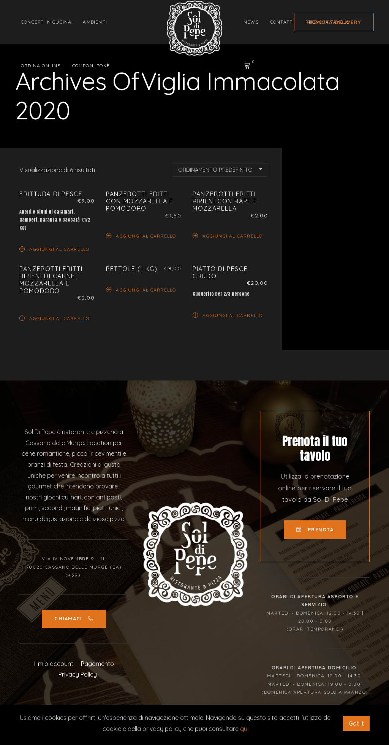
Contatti (282, 22)
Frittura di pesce (50, 194)
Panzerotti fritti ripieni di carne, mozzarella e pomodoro (50, 280)
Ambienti (95, 22)
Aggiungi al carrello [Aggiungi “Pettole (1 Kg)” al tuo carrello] (141, 289)
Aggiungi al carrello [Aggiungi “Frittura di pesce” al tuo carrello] (54, 249)
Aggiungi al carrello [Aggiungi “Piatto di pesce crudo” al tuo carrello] (227, 315)
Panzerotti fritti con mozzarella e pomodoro (140, 201)
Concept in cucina (46, 22)
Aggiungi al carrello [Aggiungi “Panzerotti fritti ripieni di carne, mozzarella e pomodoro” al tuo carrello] (54, 318)
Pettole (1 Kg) (131, 269)
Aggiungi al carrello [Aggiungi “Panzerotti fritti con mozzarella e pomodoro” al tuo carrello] (141, 235)
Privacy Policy (78, 674)
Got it (356, 723)
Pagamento (97, 663)
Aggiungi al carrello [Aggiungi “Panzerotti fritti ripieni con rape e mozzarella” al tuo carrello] (227, 235)
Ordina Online (41, 65)
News (251, 22)
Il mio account (53, 663)
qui (244, 728)
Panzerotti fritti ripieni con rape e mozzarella (225, 201)
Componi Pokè (91, 65)
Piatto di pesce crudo (220, 272)
